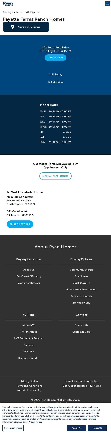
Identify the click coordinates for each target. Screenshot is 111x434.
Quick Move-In (81, 283)
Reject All (97, 428)
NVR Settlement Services (29, 338)
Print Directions (20, 224)
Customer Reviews (29, 283)
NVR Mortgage (28, 332)
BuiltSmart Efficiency (29, 276)
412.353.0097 (56, 82)
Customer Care (81, 332)
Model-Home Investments (81, 289)
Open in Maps (55, 58)
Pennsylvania (10, 12)
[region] (55, 418)
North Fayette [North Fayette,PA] (31, 12)
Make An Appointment (55, 176)
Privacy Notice (29, 381)
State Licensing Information (81, 381)
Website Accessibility (29, 390)
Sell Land (29, 351)
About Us (28, 269)
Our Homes (81, 276)
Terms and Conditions (29, 386)
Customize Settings (13, 428)
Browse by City (81, 302)
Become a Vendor (29, 358)
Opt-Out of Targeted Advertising (81, 386)
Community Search (81, 269)
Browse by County (81, 296)
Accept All (76, 428)
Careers (28, 345)
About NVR (28, 325)
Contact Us (81, 325)
